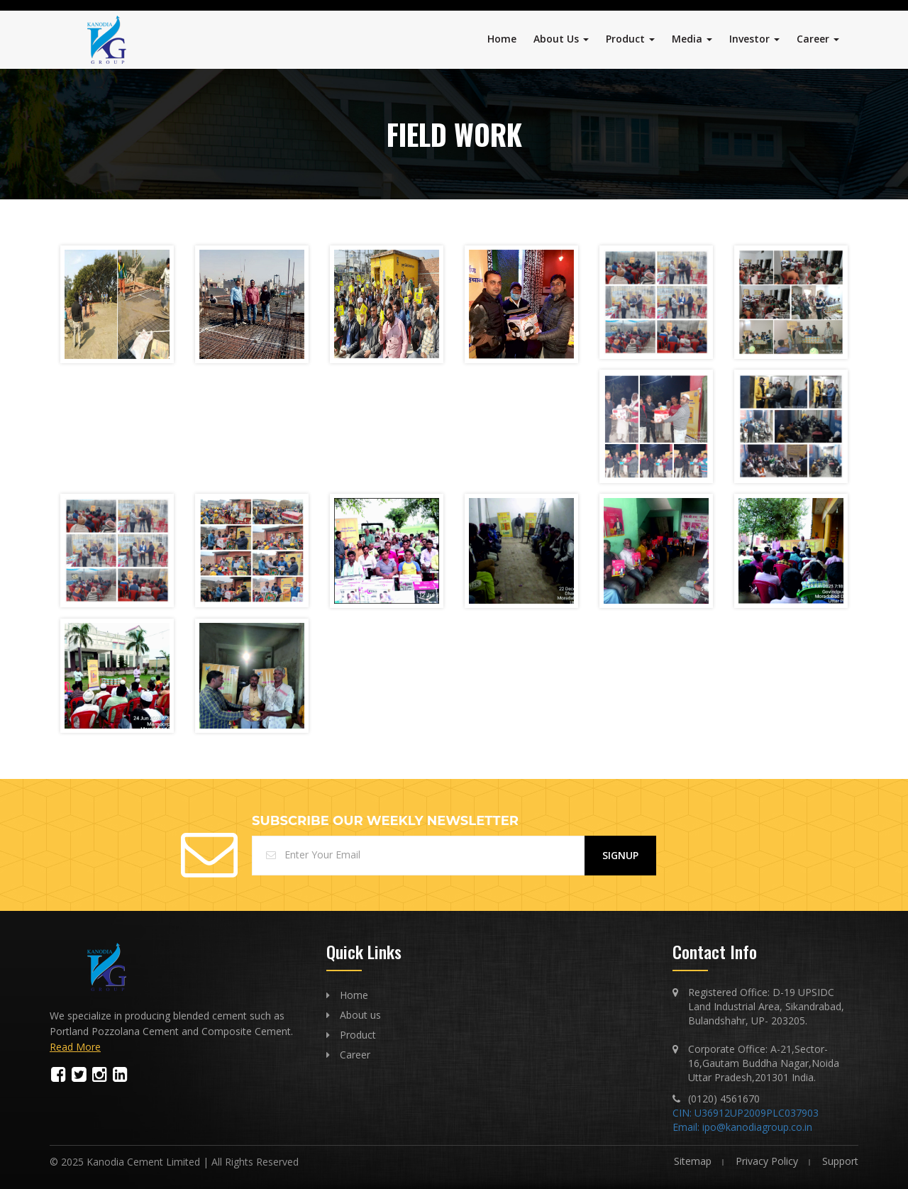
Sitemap (693, 1161)
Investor (754, 38)
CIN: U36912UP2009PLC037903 (745, 1112)
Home (501, 38)
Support (840, 1161)
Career (818, 38)
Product (630, 38)
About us (360, 1015)
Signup (620, 855)
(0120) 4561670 (724, 1098)
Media (692, 38)
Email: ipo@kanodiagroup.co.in (742, 1127)
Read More (75, 1046)
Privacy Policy (767, 1161)
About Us (561, 38)
